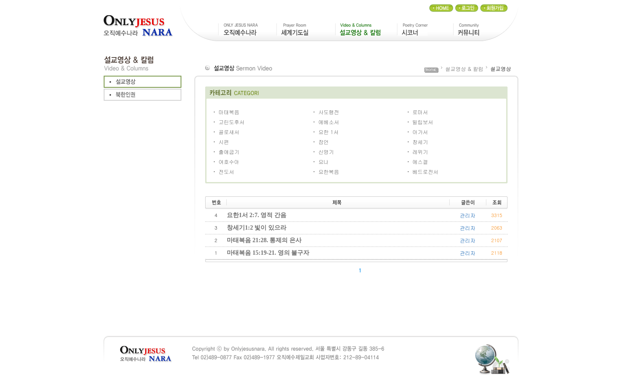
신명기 (326, 151)
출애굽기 (229, 151)
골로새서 (229, 131)
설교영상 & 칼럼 (464, 68)
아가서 (420, 131)
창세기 (420, 141)
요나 (323, 161)
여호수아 (229, 161)
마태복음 (229, 111)
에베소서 (328, 121)
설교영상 (500, 68)
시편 (224, 141)
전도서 (226, 171)
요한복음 (328, 171)
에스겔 (420, 161)
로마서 (420, 111)
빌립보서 (423, 121)
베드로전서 (425, 171)
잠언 (323, 141)
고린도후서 (231, 121)
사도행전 (328, 111)
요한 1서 (328, 131)
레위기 (420, 151)
